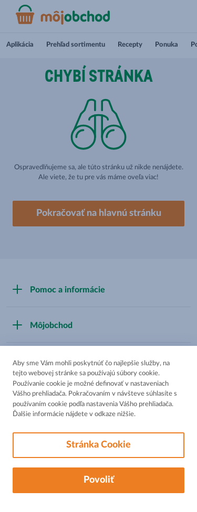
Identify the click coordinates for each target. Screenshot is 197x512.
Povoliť (99, 480)
